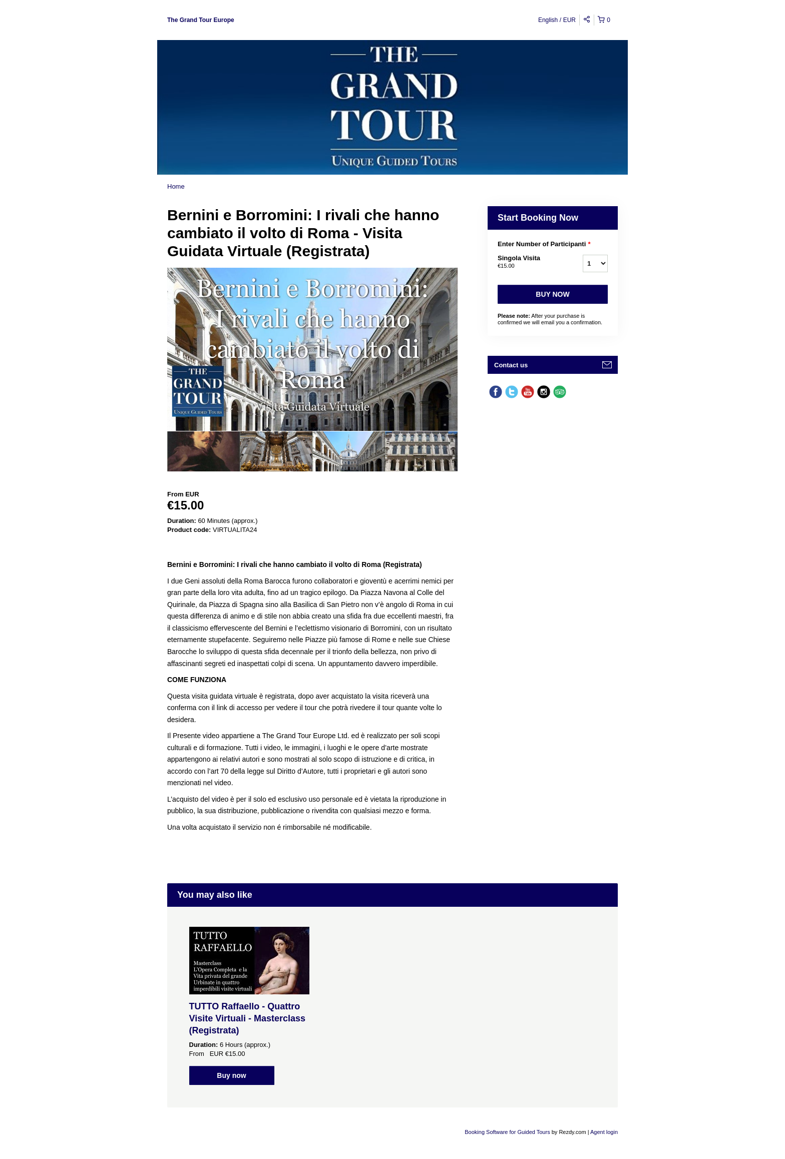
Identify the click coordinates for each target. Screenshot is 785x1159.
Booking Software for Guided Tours (508, 1132)
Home (176, 186)
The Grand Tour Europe (200, 20)
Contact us (511, 365)
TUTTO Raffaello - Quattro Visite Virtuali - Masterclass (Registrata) (247, 1018)
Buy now (552, 294)
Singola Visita (528, 262)
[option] (203, 451)
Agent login (604, 1132)
